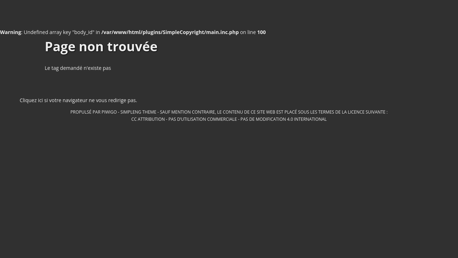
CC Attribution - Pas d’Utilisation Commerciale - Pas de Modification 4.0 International (229, 119)
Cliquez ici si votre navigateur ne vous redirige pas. (78, 100)
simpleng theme (138, 112)
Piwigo (109, 112)
